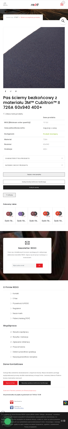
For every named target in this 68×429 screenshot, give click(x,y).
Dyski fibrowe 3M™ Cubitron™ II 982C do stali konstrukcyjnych (9, 221)
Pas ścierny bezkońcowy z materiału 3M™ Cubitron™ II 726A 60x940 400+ (31, 102)
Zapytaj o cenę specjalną (34, 174)
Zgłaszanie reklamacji (21, 342)
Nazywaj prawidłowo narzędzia (25, 357)
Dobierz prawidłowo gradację (24, 352)
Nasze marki (17, 313)
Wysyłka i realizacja (20, 337)
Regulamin (17, 308)
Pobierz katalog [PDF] (21, 318)
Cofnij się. (9, 195)
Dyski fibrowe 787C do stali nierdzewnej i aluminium (58, 221)
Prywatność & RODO (21, 303)
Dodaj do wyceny (34, 187)
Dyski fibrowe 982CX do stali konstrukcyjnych (21, 221)
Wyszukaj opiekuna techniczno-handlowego (35, 383)
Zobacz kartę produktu (13, 114)
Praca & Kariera (19, 347)
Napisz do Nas (10, 383)
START (16, 17)
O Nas (15, 298)
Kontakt (16, 293)
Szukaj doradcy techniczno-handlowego (34, 182)
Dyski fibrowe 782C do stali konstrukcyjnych (34, 221)
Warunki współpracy (21, 332)
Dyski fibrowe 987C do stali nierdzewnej (46, 221)
